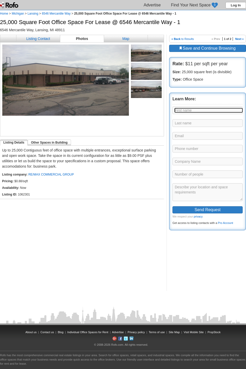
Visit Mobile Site (194, 332)
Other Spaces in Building (49, 142)
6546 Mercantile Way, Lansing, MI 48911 (32, 30)
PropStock (214, 332)
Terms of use (157, 332)
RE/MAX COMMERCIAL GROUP (51, 174)
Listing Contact (38, 39)
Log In (236, 5)
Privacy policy (136, 332)
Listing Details (13, 142)
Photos (82, 39)
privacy (198, 216)
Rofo (9, 5)
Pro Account (225, 222)
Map (125, 39)
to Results (182, 38)
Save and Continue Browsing (208, 48)
